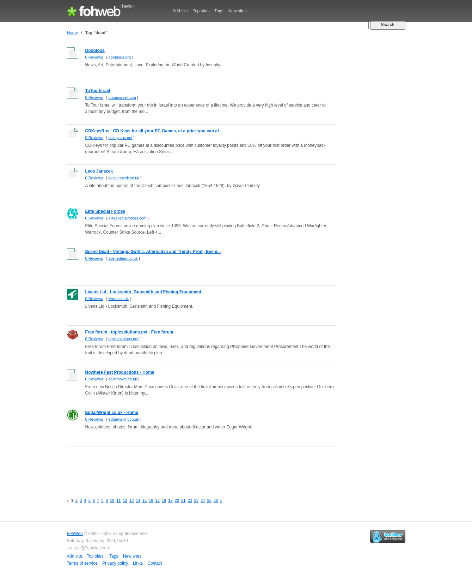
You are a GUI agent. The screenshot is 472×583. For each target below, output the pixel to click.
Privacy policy (115, 563)
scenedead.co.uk (123, 258)
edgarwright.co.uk (124, 419)
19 (170, 500)
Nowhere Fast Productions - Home (119, 372)
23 (196, 500)
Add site (180, 10)
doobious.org (120, 57)
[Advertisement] (195, 467)
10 (112, 500)
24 (203, 500)
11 (118, 500)
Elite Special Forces (105, 211)
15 (144, 500)
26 (216, 500)
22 (190, 500)
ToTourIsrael (97, 90)
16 (151, 500)
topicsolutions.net (124, 339)
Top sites (201, 10)
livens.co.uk (119, 298)
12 (125, 500)
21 (183, 500)
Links (138, 563)
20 (177, 500)
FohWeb (75, 533)
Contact (154, 563)
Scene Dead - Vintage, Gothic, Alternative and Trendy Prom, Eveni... (153, 251)
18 (164, 500)
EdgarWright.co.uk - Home (111, 412)
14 (138, 500)
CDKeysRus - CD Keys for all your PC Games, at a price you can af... (153, 130)
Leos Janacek (99, 171)
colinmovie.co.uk (123, 379)
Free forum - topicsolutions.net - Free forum (129, 332)
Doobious (95, 50)
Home (72, 32)
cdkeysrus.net (121, 138)
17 (157, 500)
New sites (237, 10)
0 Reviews (94, 57)
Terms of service (82, 563)
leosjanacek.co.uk (124, 178)
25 (209, 500)
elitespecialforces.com (128, 218)
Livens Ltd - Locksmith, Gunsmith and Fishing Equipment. (144, 291)
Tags (218, 10)
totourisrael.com (122, 97)
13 (131, 500)
